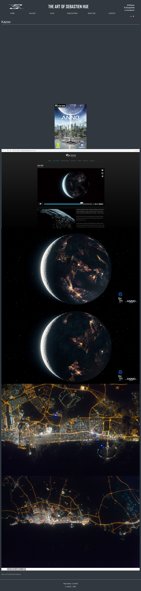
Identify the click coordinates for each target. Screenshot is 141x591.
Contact (112, 13)
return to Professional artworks (11, 574)
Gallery (32, 13)
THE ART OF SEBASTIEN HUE (68, 6)
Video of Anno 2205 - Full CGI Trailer (70, 65)
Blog (52, 13)
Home (12, 13)
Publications (72, 13)
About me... (92, 13)
